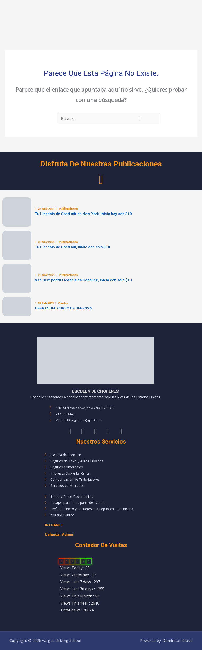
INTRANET (54, 525)
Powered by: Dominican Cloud (166, 640)
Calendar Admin (59, 534)
